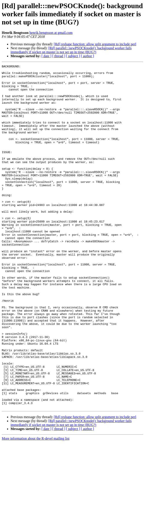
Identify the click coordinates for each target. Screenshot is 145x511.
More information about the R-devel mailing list (35, 507)
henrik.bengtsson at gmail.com (50, 33)
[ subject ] (73, 56)
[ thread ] (58, 56)
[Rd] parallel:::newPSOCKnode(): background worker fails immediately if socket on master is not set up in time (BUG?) (71, 50)
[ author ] (87, 56)
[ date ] (46, 56)
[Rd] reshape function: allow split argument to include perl (95, 44)
